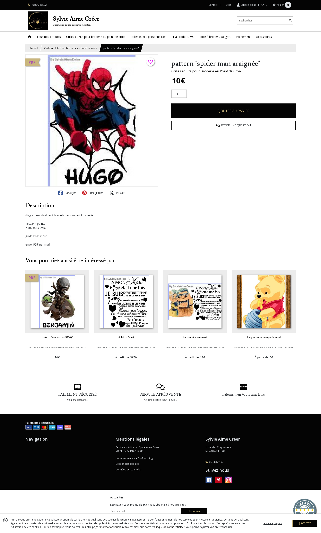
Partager (67, 192)
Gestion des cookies (127, 464)
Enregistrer (92, 192)
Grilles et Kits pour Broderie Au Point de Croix (206, 71)
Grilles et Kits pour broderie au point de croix (70, 48)
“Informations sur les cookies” (116, 527)
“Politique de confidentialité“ (168, 527)
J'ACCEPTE (305, 523)
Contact (212, 5)
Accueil (33, 48)
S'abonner (194, 511)
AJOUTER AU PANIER (233, 111)
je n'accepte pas (272, 523)
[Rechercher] (290, 21)
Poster (117, 192)
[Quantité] (179, 94)
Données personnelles (128, 469)
